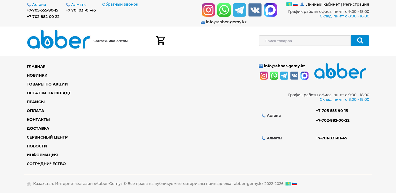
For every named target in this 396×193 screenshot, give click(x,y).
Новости (37, 146)
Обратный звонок (120, 4)
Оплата (35, 110)
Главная (36, 66)
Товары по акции (47, 84)
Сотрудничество (46, 163)
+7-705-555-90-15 (42, 10)
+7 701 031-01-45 (81, 10)
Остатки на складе (49, 93)
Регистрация (356, 4)
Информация (42, 155)
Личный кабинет (323, 4)
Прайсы (36, 101)
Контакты (38, 119)
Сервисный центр (47, 137)
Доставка (38, 128)
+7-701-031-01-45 (331, 138)
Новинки (37, 75)
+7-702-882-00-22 (43, 16)
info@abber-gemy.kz (226, 22)
